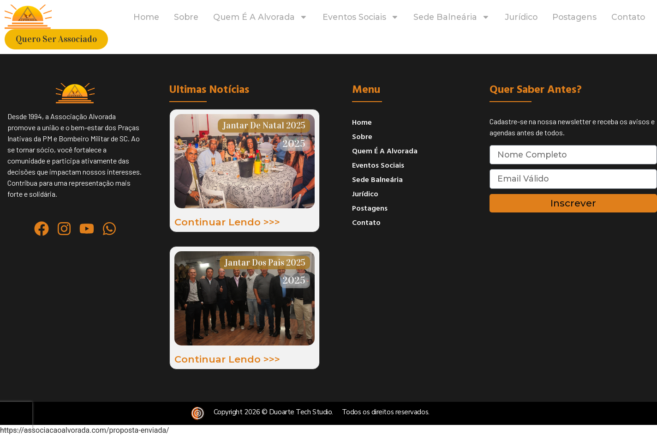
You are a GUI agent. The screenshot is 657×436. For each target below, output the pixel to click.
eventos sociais (361, 17)
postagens (574, 17)
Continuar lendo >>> (227, 222)
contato (628, 17)
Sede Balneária (451, 17)
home (146, 17)
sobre (186, 17)
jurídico (521, 17)
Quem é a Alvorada (260, 17)
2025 (293, 143)
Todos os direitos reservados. (386, 412)
